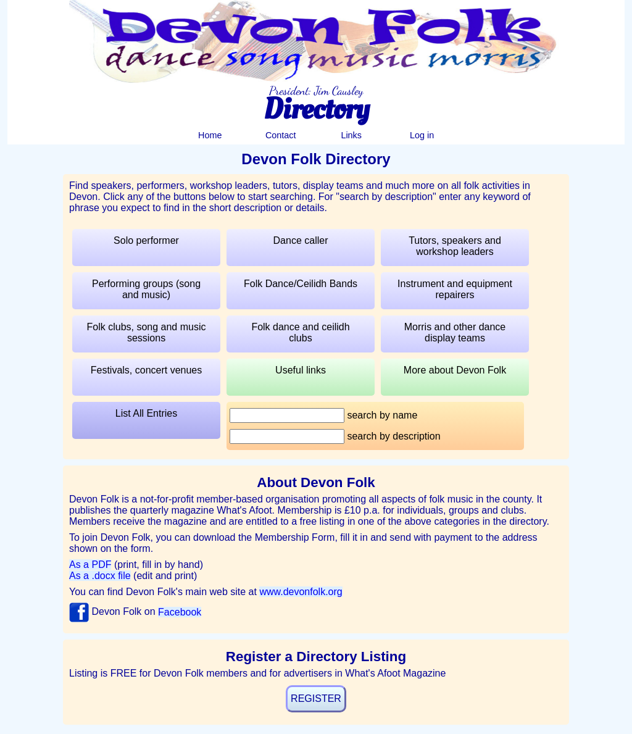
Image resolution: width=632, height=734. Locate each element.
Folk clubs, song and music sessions (146, 332)
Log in (422, 135)
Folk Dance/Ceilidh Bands (300, 283)
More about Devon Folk (455, 370)
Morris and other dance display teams (455, 332)
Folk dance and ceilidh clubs (300, 332)
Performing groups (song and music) (146, 289)
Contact (280, 135)
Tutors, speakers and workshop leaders (455, 246)
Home (210, 135)
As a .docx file (100, 575)
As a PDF (90, 564)
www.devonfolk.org (300, 591)
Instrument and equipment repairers (454, 289)
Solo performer (146, 240)
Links (351, 135)
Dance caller (300, 240)
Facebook (179, 612)
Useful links (300, 370)
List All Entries (146, 413)
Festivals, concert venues (146, 370)
